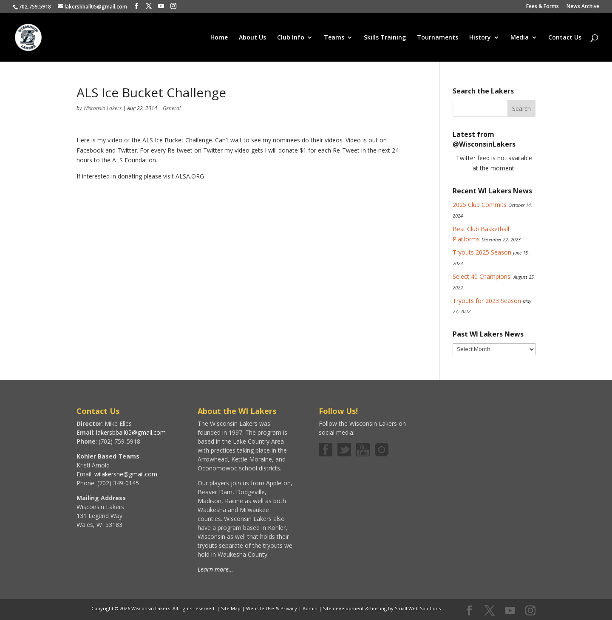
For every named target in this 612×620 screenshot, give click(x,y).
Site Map (231, 608)
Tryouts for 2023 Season (487, 301)
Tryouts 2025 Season (482, 252)
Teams (334, 37)
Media (519, 37)
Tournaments (437, 37)
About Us (252, 37)
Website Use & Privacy (271, 608)
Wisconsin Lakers (102, 108)
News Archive (583, 7)
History (480, 37)
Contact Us (564, 37)
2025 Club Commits (480, 205)
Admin (310, 608)
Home (219, 37)
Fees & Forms (542, 7)
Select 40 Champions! (482, 276)
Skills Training (385, 37)
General (172, 108)
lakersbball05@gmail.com (131, 432)
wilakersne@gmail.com (125, 474)
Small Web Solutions (418, 608)
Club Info (290, 37)
